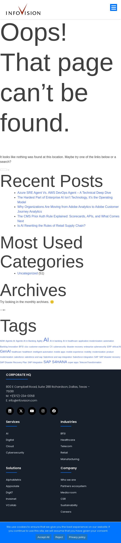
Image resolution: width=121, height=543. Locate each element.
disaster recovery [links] (75, 346)
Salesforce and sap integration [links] (57, 357)
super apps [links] (73, 362)
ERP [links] (109, 346)
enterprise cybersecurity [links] (95, 346)
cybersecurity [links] (59, 346)
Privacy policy (77, 537)
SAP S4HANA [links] (55, 362)
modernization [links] (99, 352)
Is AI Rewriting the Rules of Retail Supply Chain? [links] (51, 225)
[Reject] (116, 532)
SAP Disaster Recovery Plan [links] (13, 362)
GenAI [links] (5, 351)
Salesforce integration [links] (83, 357)
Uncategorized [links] (27, 273)
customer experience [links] (39, 346)
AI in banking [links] (56, 341)
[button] (113, 7)
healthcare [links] (16, 352)
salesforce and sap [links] (33, 357)
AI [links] (46, 339)
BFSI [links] (21, 346)
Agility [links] (40, 341)
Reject (59, 537)
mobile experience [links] (74, 352)
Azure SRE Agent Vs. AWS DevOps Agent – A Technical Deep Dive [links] (64, 192)
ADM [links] (2, 341)
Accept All (43, 537)
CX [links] (51, 346)
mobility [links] (87, 352)
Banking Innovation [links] (9, 346)
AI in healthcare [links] (70, 341)
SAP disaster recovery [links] (109, 357)
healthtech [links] (27, 352)
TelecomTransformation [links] (90, 362)
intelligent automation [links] (43, 352)
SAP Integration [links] (35, 362)
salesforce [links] (19, 357)
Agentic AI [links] (10, 341)
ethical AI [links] (116, 346)
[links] (26, 9)
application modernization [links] (90, 341)
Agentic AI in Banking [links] (26, 341)
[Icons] (10, 411)
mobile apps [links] (59, 352)
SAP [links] (96, 357)
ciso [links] (26, 346)
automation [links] (108, 341)
